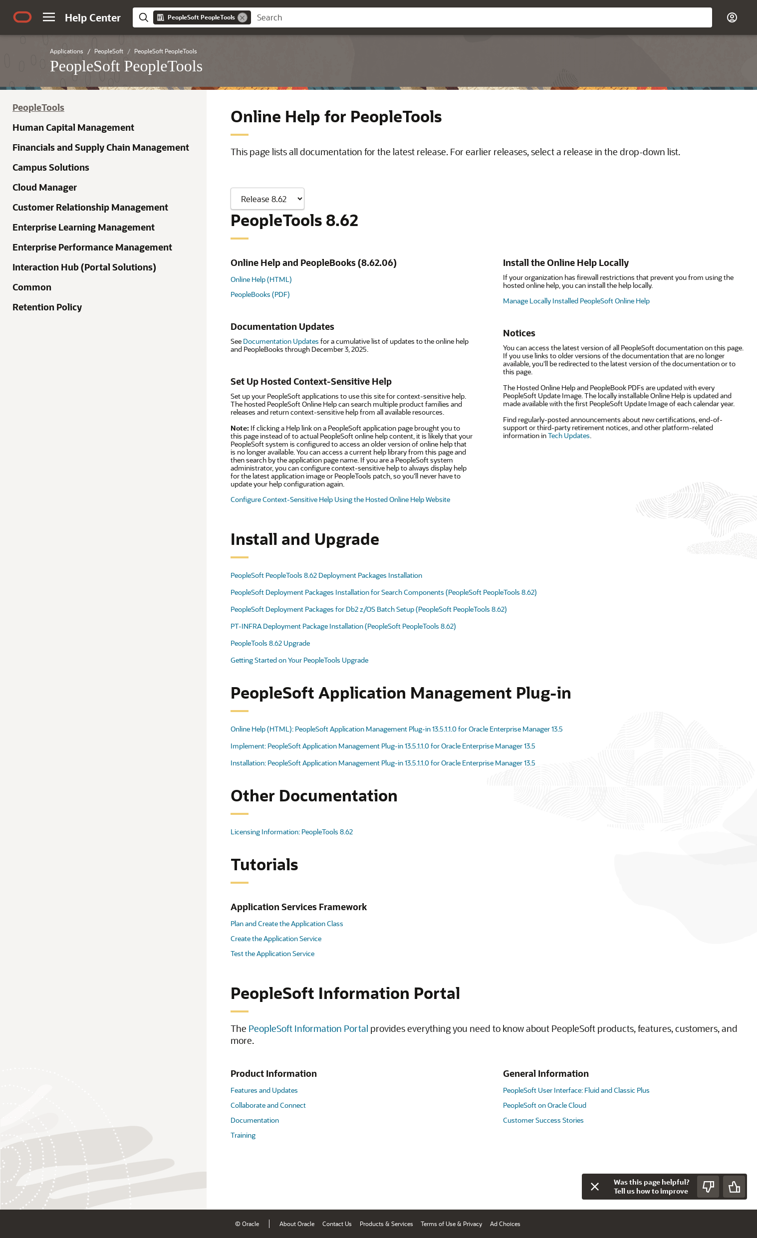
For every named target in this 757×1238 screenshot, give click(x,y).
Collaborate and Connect (268, 1105)
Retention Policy (47, 307)
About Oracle (296, 1224)
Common (31, 287)
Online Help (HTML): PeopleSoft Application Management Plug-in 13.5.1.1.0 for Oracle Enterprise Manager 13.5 (397, 729)
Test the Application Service (272, 953)
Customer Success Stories (543, 1120)
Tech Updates (569, 435)
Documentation (255, 1120)
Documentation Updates (281, 341)
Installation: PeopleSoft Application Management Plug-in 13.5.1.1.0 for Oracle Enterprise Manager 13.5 (383, 762)
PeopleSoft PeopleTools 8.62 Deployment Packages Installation (326, 575)
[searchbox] (481, 17)
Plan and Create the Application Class (287, 923)
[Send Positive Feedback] (734, 1187)
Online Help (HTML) (261, 279)
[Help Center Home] (93, 17)
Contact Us (337, 1224)
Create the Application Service (276, 938)
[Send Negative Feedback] (708, 1187)
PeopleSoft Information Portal (308, 1028)
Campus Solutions (50, 167)
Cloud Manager (44, 187)
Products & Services (386, 1224)
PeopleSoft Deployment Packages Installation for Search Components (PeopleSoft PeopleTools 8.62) (384, 592)
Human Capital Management (73, 127)
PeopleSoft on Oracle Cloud (544, 1105)
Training (243, 1135)
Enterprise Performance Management (92, 247)
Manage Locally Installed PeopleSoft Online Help (576, 300)
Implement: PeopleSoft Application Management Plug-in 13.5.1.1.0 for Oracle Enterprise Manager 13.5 (383, 745)
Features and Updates (264, 1090)
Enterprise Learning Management (83, 227)
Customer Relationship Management (90, 207)
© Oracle (247, 1224)
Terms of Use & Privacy (451, 1224)
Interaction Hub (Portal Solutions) (84, 267)
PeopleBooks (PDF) (260, 294)
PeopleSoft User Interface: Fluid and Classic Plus (576, 1090)
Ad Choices (505, 1224)
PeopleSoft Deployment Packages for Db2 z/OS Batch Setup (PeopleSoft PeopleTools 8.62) (369, 609)
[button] (49, 17)
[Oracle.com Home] (22, 16)
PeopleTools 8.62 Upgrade (270, 643)
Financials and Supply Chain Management (100, 147)
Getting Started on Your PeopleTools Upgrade (299, 660)
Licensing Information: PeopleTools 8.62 (292, 831)
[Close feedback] (595, 1187)
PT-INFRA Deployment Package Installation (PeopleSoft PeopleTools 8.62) (343, 626)
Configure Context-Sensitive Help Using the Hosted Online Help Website (340, 499)
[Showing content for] (267, 199)
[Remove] (242, 17)
